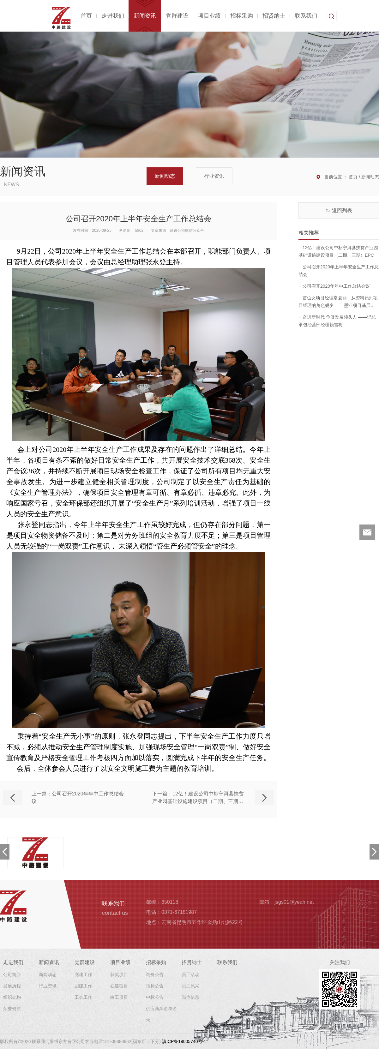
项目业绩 (209, 16)
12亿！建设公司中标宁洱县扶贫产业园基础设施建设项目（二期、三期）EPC (338, 251)
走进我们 (112, 16)
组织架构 (12, 997)
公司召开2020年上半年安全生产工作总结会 (338, 270)
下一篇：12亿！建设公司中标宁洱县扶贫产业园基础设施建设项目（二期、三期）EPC (198, 798)
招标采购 (241, 16)
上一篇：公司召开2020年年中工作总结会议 (78, 797)
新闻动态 (165, 176)
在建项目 (119, 985)
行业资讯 (214, 176)
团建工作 (83, 985)
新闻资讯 (145, 16)
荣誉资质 (12, 1008)
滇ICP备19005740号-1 (184, 1041)
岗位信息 (190, 997)
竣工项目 (119, 997)
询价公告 (155, 974)
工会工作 (83, 997)
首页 (86, 16)
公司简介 (12, 974)
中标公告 (155, 997)
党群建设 (177, 16)
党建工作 (83, 974)
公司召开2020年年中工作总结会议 (334, 286)
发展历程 (12, 985)
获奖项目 (119, 974)
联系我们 (306, 16)
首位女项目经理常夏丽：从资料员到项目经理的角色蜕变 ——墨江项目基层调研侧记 (338, 302)
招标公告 (155, 985)
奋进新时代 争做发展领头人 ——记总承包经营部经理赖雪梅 (337, 321)
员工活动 (190, 974)
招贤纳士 (273, 16)
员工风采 (190, 985)
